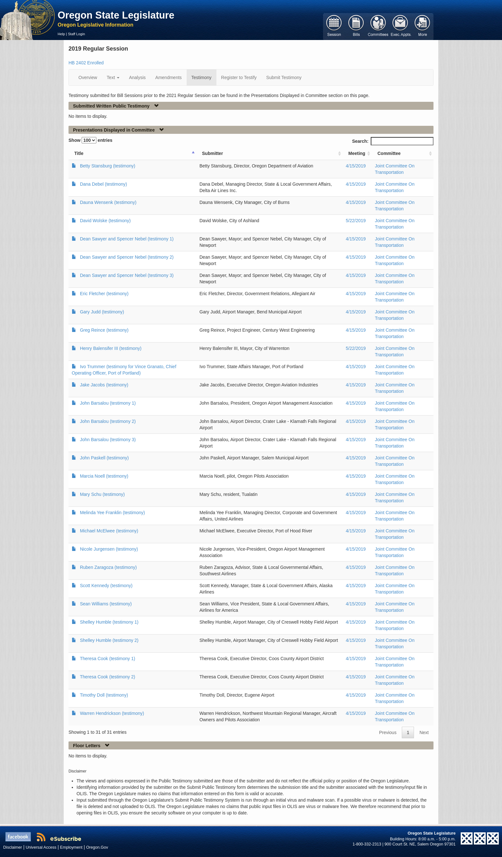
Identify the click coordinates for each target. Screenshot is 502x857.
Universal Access (41, 847)
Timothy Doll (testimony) (104, 695)
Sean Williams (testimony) (106, 603)
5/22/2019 (356, 220)
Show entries (90, 140)
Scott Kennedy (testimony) (106, 585)
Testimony (201, 77)
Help (61, 34)
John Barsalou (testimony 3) (108, 439)
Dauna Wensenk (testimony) (108, 202)
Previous (387, 732)
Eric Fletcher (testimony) (104, 293)
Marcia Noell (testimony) (104, 476)
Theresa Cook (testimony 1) (107, 658)
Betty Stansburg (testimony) (107, 165)
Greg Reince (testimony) (104, 330)
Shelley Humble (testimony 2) (109, 640)
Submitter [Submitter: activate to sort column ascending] (212, 153)
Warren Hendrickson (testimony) (112, 713)
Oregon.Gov (97, 847)
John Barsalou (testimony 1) (108, 403)
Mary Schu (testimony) (102, 494)
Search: (392, 141)
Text (113, 77)
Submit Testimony (284, 77)
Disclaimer (12, 847)
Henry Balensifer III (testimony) (111, 348)
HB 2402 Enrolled (86, 62)
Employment (71, 847)
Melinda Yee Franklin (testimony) (112, 512)
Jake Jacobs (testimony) (104, 384)
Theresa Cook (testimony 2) (107, 676)
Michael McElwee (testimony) (109, 530)
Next (424, 732)
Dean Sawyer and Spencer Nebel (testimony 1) (127, 238)
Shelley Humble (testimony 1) (109, 622)
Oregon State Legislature (116, 15)
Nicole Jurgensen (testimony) (109, 549)
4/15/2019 (356, 165)
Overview (87, 77)
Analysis (137, 77)
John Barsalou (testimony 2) (108, 421)
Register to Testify (239, 77)
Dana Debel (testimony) (103, 184)
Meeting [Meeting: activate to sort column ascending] (356, 153)
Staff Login (76, 34)
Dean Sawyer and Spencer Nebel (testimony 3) (127, 275)
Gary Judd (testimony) (102, 311)
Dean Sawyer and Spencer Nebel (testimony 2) (127, 257)
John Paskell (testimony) (104, 457)
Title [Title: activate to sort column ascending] (79, 153)
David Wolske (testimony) (105, 220)
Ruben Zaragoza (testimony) (108, 567)
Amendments (168, 77)
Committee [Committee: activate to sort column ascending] (389, 153)
